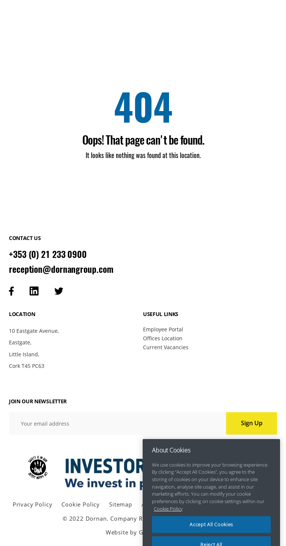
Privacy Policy (33, 504)
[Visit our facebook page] (11, 291)
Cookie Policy (80, 504)
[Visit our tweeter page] (58, 291)
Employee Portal (163, 329)
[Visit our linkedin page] (34, 291)
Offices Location (162, 338)
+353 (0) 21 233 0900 (48, 254)
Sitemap (120, 504)
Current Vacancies (165, 347)
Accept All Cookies (211, 530)
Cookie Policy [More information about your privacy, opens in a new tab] (168, 514)
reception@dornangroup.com (61, 269)
